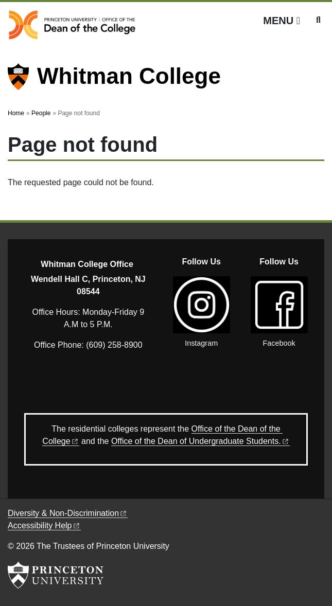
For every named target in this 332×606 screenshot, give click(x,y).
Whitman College (129, 75)
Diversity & (68, 513)
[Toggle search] (318, 20)
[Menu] (281, 20)
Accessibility (44, 525)
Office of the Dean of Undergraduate (200, 441)
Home (16, 113)
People (40, 113)
